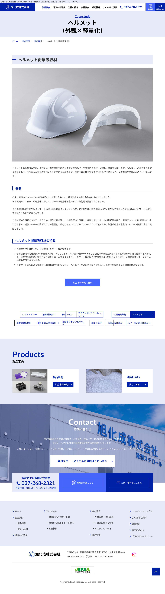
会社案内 (85, 7)
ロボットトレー (23, 314)
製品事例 (38, 41)
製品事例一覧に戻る (82, 282)
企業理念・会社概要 (104, 525)
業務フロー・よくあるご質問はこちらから (82, 469)
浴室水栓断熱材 (65, 331)
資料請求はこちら (82, 491)
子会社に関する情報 (104, 531)
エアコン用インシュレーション (110, 314)
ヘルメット (21, 323)
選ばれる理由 (59, 7)
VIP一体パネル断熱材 (96, 331)
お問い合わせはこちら (129, 491)
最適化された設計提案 (59, 525)
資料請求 (136, 532)
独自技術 (53, 537)
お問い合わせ (138, 538)
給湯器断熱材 (134, 314)
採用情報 (96, 7)
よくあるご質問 (110, 7)
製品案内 (46, 7)
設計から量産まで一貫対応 (61, 531)
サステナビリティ (103, 537)
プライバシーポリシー (142, 544)
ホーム (15, 41)
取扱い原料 (23, 537)
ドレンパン (77, 314)
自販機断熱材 (50, 314)
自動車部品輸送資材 (81, 323)
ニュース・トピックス (142, 519)
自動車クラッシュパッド (110, 323)
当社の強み (73, 7)
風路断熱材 (133, 323)
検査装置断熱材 (51, 323)
